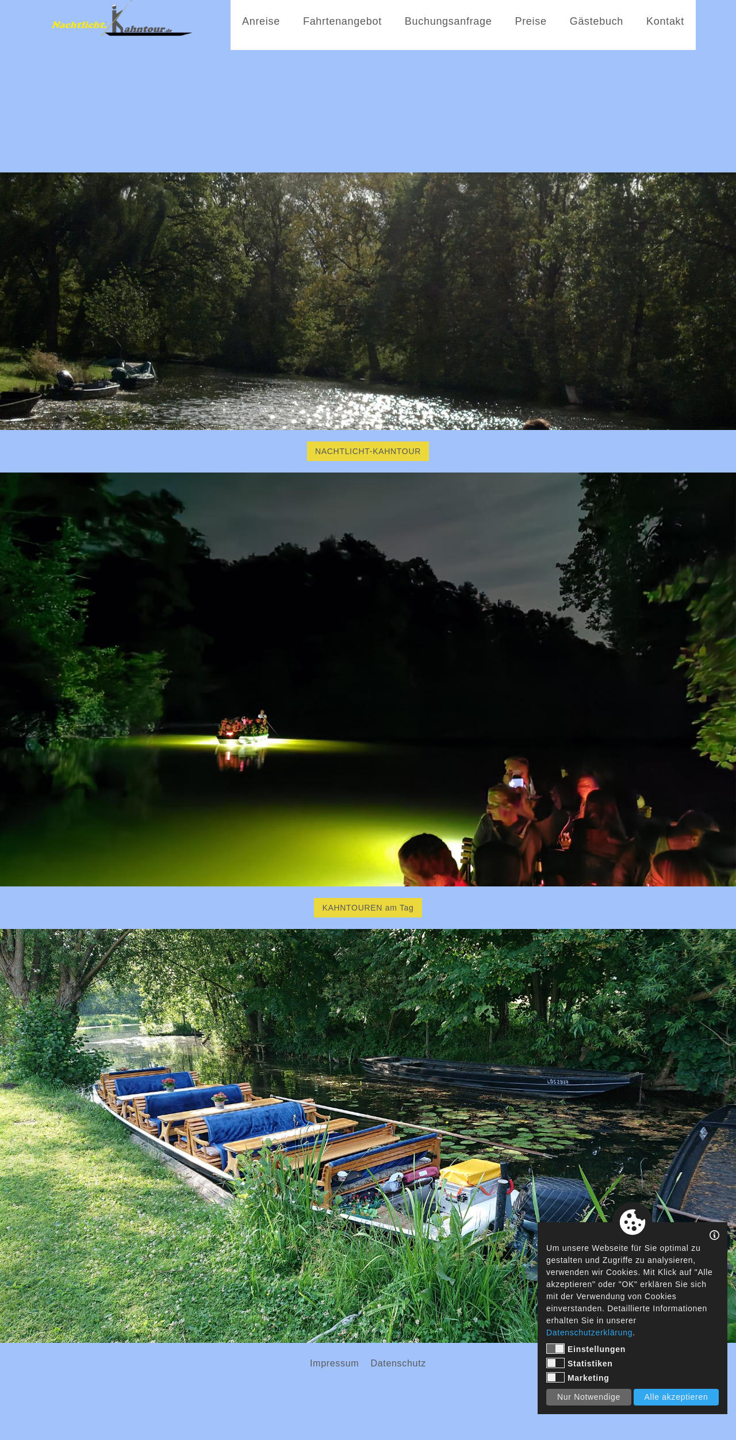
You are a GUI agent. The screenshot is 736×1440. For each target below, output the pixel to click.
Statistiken (579, 1363)
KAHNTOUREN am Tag (367, 907)
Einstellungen (586, 1348)
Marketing (577, 1377)
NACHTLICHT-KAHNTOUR (368, 451)
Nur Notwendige (588, 1396)
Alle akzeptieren (676, 1396)
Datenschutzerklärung (589, 1332)
